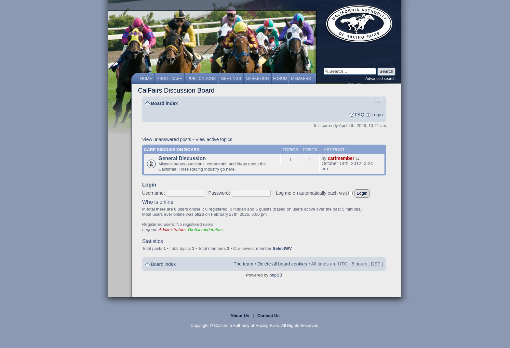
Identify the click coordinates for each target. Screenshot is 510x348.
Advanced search (380, 78)
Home (146, 78)
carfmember (341, 158)
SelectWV (282, 248)
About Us (239, 315)
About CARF (169, 78)
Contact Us (268, 315)
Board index (164, 103)
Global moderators (205, 229)
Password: (219, 193)
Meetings (231, 78)
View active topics (213, 139)
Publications (201, 78)
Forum (280, 78)
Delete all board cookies (282, 263)
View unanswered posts (166, 139)
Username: (153, 193)
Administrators (172, 229)
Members (301, 78)
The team (243, 263)
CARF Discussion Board (172, 149)
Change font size (378, 101)
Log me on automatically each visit (314, 193)
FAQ (359, 114)
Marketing (257, 78)
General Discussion (182, 158)
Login (377, 114)
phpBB (276, 275)
